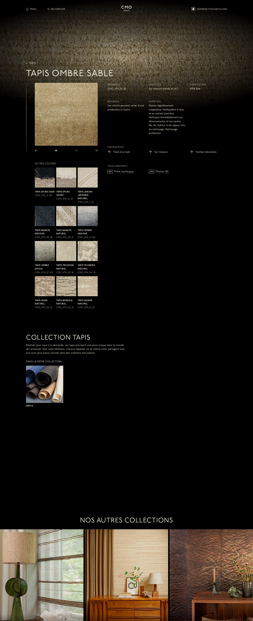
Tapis (31, 63)
